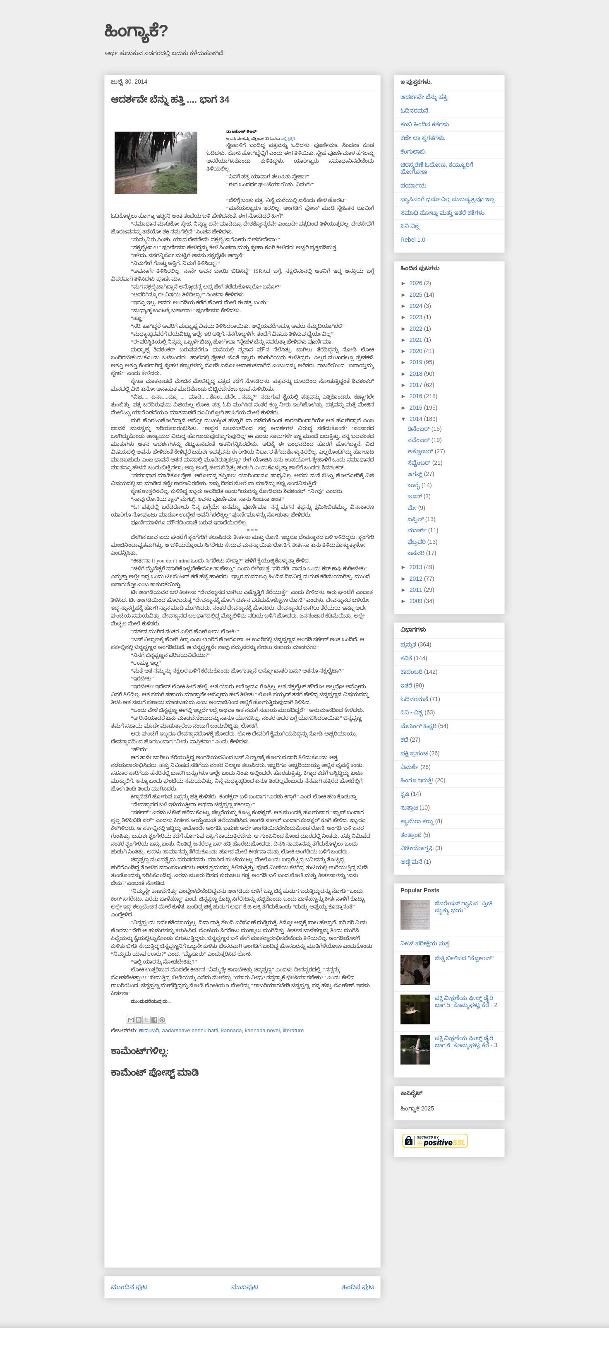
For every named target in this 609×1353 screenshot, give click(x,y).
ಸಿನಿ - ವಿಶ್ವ (411, 712)
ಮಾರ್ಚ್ (418, 530)
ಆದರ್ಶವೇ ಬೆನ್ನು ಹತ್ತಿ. (424, 97)
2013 (417, 567)
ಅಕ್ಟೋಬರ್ (421, 451)
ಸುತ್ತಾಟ (409, 807)
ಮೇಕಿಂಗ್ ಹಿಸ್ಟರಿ (418, 726)
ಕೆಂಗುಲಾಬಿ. (413, 151)
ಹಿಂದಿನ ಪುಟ (358, 1287)
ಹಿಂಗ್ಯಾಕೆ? (136, 31)
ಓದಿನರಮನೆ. (415, 110)
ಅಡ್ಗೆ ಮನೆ (411, 861)
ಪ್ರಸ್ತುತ (408, 644)
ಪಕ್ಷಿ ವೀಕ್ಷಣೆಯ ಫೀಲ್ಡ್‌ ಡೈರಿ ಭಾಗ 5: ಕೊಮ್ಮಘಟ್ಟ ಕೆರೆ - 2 (466, 1001)
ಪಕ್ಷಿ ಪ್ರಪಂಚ (414, 753)
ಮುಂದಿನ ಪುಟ (129, 1287)
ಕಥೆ (404, 739)
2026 (417, 283)
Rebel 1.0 (412, 239)
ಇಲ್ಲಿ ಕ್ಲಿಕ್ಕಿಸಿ (288, 139)
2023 (417, 317)
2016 (417, 396)
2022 (417, 328)
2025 (417, 294)
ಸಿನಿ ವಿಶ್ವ (410, 226)
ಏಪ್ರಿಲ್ (416, 519)
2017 (417, 385)
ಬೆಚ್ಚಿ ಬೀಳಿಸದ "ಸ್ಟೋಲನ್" (464, 958)
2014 (417, 419)
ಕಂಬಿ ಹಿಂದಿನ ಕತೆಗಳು (424, 124)
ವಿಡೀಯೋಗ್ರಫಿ (417, 848)
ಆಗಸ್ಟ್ (416, 474)
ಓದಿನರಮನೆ (414, 699)
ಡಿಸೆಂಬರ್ (420, 428)
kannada (231, 1030)
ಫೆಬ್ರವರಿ (417, 541)
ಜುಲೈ (415, 485)
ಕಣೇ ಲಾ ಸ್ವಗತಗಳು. (423, 138)
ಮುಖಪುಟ (245, 1287)
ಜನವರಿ (417, 553)
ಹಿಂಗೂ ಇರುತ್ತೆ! (417, 780)
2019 (417, 362)
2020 (417, 351)
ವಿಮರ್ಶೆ (409, 767)
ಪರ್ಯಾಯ (413, 185)
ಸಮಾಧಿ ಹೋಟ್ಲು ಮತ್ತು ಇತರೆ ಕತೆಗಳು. (443, 212)
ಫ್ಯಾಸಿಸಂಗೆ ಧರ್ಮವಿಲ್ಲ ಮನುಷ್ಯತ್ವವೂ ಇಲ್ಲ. (448, 199)
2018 (417, 373)
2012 (417, 578)
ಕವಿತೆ (406, 658)
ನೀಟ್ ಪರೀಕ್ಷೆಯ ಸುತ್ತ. (425, 943)
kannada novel (262, 1030)
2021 (417, 339)
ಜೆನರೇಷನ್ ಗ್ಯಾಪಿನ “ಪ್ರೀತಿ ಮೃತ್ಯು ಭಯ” (464, 906)
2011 (417, 589)
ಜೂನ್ (416, 496)
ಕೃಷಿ (404, 794)
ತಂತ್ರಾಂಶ (411, 835)
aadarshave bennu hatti (190, 1030)
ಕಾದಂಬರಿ (149, 1030)
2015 (417, 407)
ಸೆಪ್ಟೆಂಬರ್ (420, 462)
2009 (417, 601)
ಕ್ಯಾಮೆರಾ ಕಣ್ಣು (417, 821)
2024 (417, 306)
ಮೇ (413, 508)
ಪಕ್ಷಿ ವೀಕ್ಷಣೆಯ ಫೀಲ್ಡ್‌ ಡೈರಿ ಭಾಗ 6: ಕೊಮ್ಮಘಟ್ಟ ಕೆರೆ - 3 (466, 1041)
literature (293, 1030)
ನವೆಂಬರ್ (420, 440)
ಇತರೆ (406, 685)
